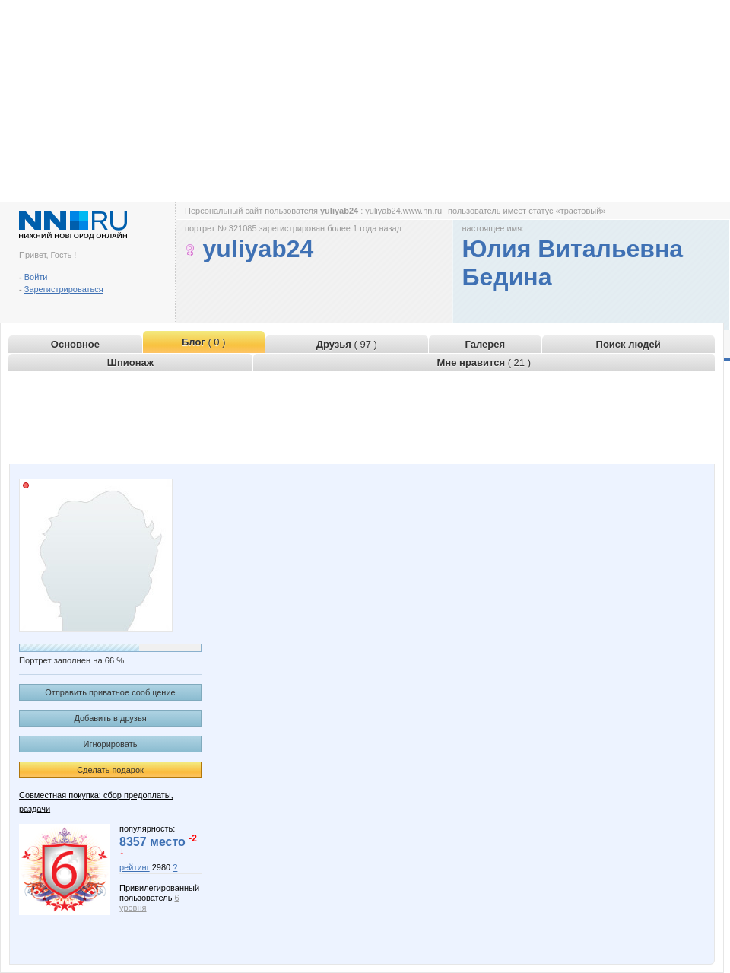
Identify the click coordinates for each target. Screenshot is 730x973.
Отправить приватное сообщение (110, 692)
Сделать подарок (110, 769)
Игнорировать (111, 744)
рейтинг (134, 867)
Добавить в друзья (110, 718)
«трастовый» (581, 210)
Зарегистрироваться (63, 289)
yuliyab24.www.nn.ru (403, 210)
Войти (36, 276)
